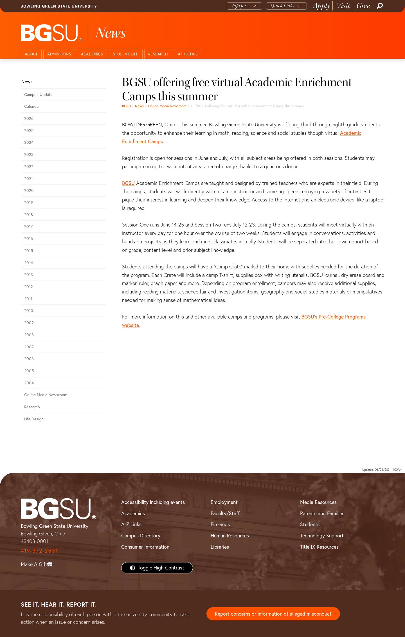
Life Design (34, 418)
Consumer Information (145, 547)
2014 (28, 262)
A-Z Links (131, 524)
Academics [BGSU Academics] (133, 513)
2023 (28, 154)
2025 (28, 130)
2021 (28, 178)
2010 (28, 310)
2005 (29, 370)
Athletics (188, 54)
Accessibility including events (153, 502)
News (139, 106)
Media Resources (318, 502)
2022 (28, 166)
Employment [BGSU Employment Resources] (224, 502)
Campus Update (38, 94)
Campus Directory (140, 535)
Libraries (220, 547)
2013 (28, 274)
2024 (28, 142)
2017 (28, 226)
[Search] (379, 6)
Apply (321, 5)
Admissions (59, 54)
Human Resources (230, 535)
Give (363, 5)
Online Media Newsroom (167, 106)
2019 (28, 202)
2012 (28, 286)
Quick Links (282, 6)
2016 (28, 238)
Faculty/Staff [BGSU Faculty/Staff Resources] (225, 513)
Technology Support (322, 535)
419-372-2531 (39, 550)
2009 (29, 322)
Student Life (125, 54)
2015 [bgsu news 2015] (28, 250)
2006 (29, 358)
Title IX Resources (319, 547)
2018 (28, 214)
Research (158, 54)
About (31, 54)
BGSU (126, 106)
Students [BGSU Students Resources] (310, 524)
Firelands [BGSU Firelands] (220, 524)
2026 (28, 118)
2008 (29, 334)
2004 (29, 382)
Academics (92, 54)
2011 (28, 298)
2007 (28, 346)
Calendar (32, 106)
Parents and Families (322, 513)
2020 (29, 190)
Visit (343, 5)
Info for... (240, 6)
